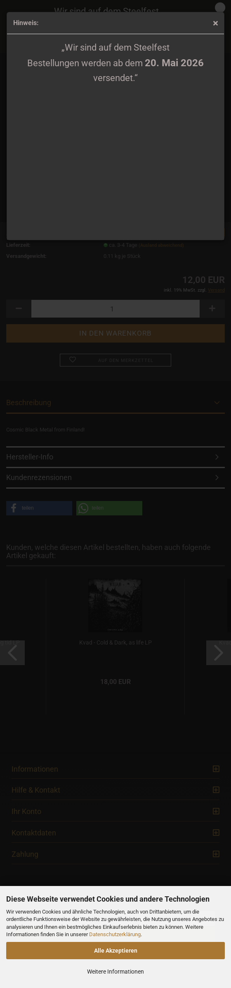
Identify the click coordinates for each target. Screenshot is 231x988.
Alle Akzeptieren (115, 950)
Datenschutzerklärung (115, 934)
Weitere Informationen (115, 971)
